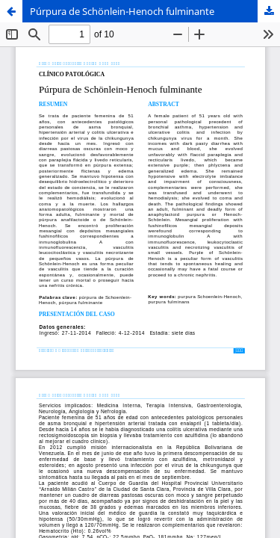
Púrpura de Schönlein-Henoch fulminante (122, 11)
